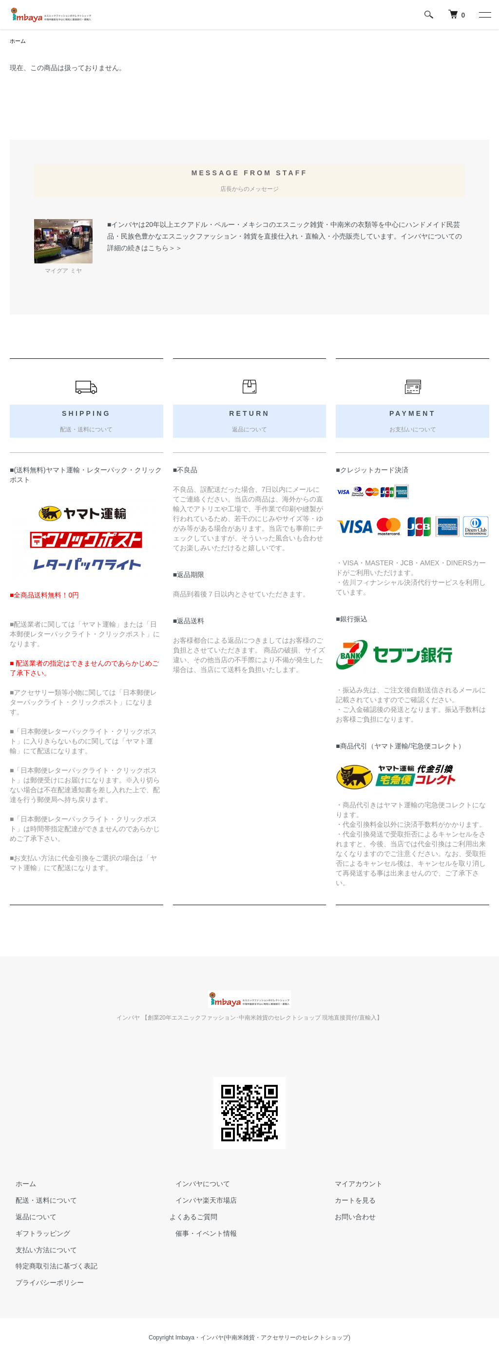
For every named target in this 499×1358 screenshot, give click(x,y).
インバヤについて (197, 1185)
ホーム (18, 41)
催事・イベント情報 (200, 1234)
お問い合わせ (349, 1218)
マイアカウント (353, 1185)
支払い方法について (40, 1251)
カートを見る (349, 1201)
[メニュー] (484, 14)
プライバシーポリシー (44, 1283)
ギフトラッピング (37, 1234)
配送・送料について (40, 1201)
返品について (30, 1218)
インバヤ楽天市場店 (200, 1201)
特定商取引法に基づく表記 (51, 1267)
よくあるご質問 (193, 1218)
